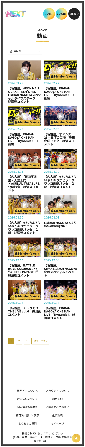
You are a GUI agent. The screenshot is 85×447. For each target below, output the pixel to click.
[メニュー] (74, 14)
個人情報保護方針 (27, 407)
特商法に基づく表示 (27, 415)
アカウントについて (57, 390)
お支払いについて (27, 399)
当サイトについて (27, 390)
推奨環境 (57, 415)
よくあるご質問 (27, 423)
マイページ (57, 423)
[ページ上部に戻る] (76, 438)
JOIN (49, 13)
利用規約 (57, 399)
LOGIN (62, 13)
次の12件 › (40, 341)
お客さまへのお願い (57, 407)
